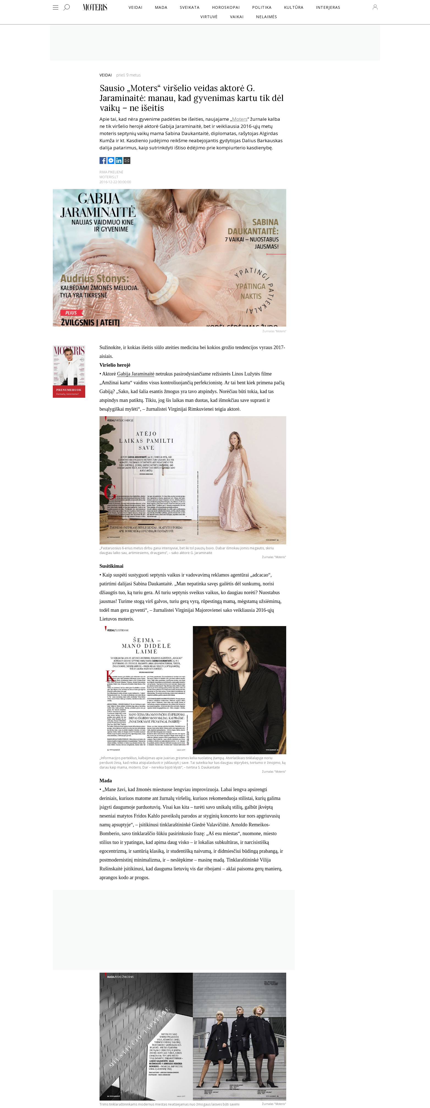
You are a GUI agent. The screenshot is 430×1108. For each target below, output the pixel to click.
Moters (239, 119)
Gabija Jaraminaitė (135, 374)
